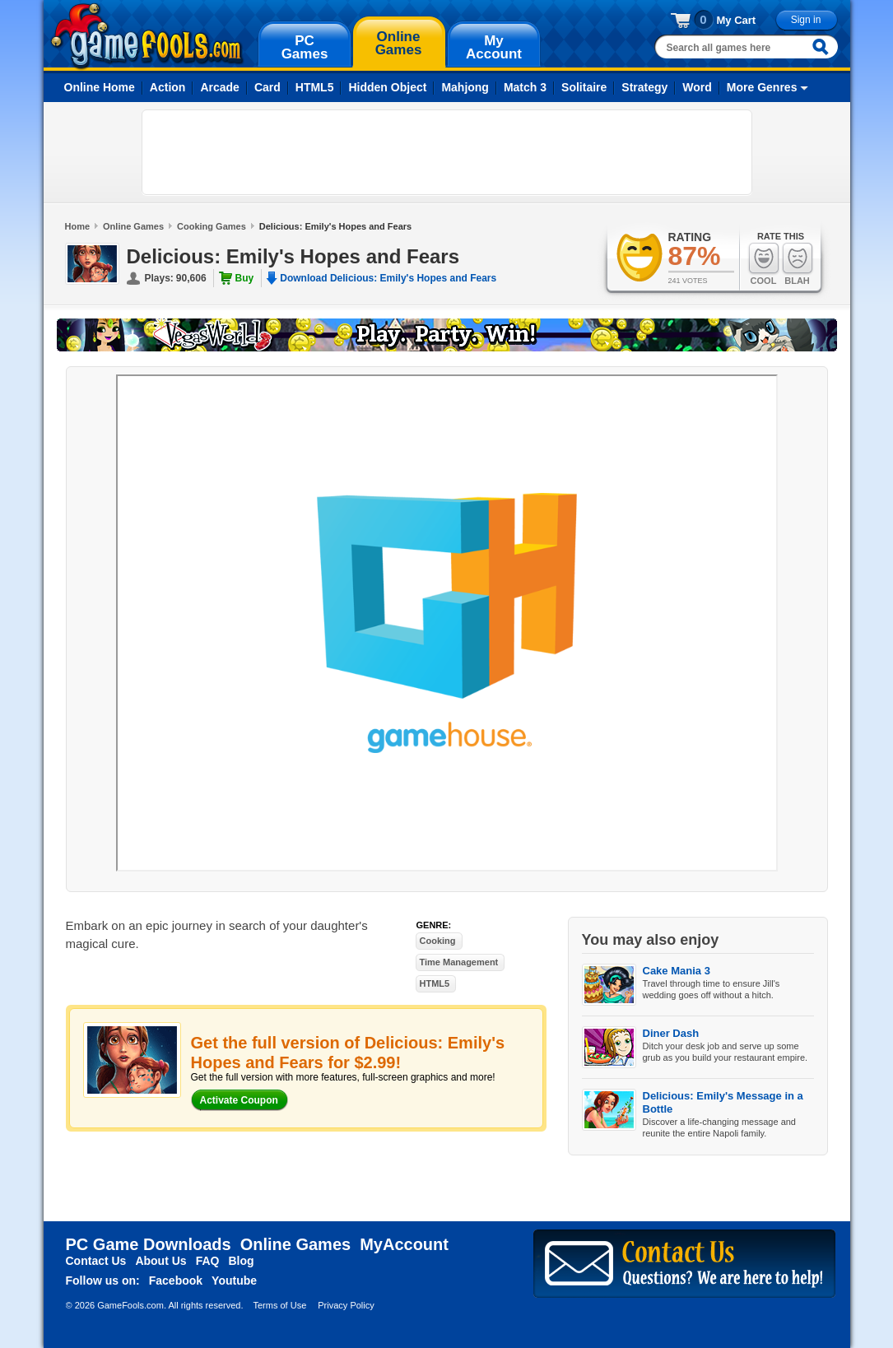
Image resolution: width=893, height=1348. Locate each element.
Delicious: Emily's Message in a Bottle (723, 1102)
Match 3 (525, 87)
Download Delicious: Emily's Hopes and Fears (388, 278)
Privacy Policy (346, 1305)
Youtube (234, 1280)
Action (168, 87)
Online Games (133, 226)
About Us (160, 1260)
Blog (240, 1260)
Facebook (175, 1280)
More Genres (762, 87)
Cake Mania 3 (676, 971)
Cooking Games (211, 226)
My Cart (736, 20)
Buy (244, 278)
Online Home (99, 87)
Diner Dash (671, 1033)
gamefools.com (146, 36)
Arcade (219, 87)
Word (697, 87)
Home (78, 226)
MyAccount (404, 1244)
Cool (763, 264)
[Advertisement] (446, 152)
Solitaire (584, 87)
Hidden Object (387, 87)
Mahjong (465, 87)
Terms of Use (279, 1305)
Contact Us (96, 1260)
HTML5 (314, 87)
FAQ (208, 1260)
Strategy (644, 87)
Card (267, 87)
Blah (797, 264)
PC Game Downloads (148, 1244)
